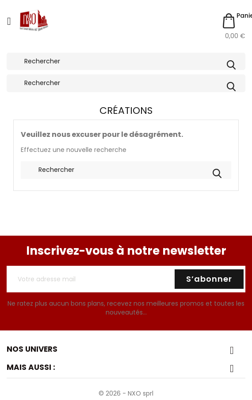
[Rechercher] (126, 61)
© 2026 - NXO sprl (126, 393)
